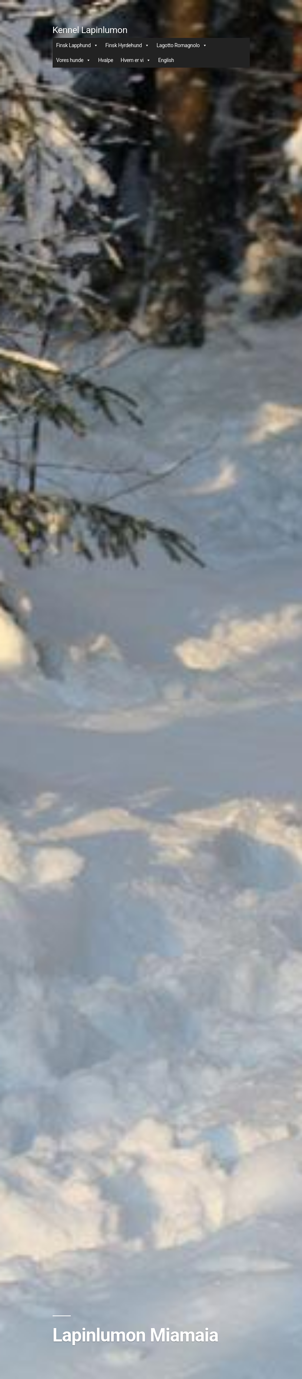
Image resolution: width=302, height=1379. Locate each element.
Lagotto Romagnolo (181, 45)
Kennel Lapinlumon (90, 30)
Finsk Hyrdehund (127, 45)
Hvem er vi (135, 60)
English (166, 60)
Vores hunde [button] (73, 60)
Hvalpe (105, 60)
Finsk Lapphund (77, 45)
